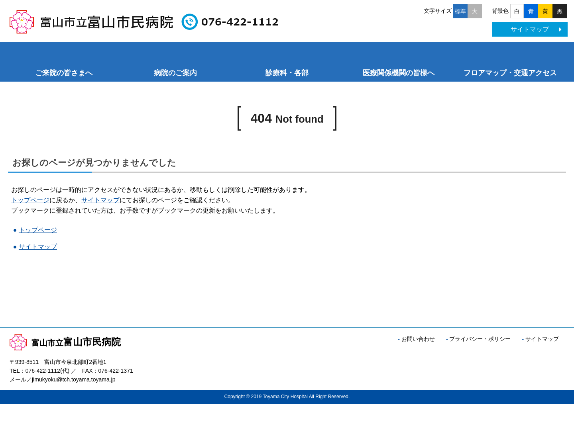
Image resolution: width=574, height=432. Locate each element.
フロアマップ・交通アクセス (510, 73)
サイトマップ (536, 29)
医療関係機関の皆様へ (398, 73)
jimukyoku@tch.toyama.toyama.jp (74, 379)
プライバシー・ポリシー (480, 339)
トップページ (30, 200)
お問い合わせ (418, 339)
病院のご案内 (175, 73)
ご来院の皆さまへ (63, 73)
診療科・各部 (287, 73)
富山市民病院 (65, 341)
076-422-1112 (43, 370)
